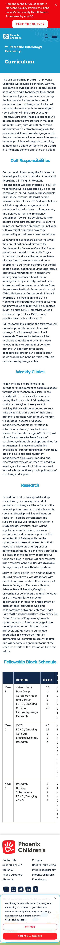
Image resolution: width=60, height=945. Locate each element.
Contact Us (9, 860)
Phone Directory (12, 874)
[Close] (55, 4)
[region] (30, 918)
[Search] (46, 36)
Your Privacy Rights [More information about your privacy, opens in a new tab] (16, 919)
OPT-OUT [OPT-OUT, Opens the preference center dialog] (30, 927)
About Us (7, 879)
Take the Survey (30, 24)
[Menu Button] (54, 36)
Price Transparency (44, 869)
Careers (37, 860)
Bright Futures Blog (44, 865)
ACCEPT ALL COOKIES (30, 936)
